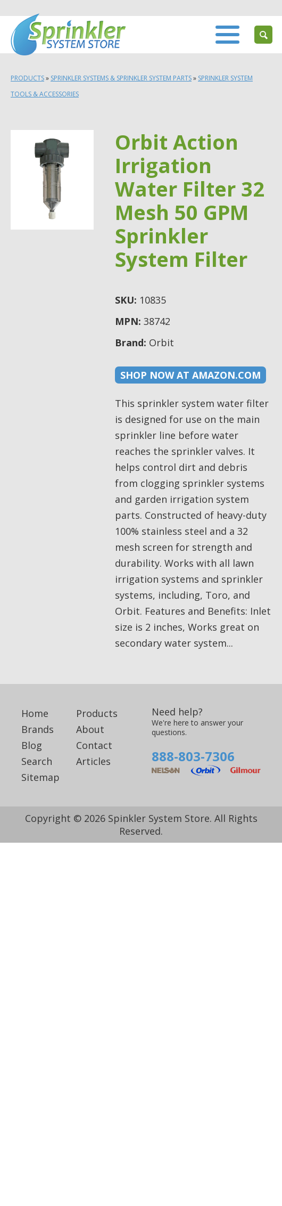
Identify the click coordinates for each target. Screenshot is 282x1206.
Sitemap (40, 777)
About (90, 729)
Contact (94, 745)
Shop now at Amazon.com (190, 375)
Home (34, 713)
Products (27, 78)
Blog (31, 745)
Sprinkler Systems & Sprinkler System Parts (121, 78)
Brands (37, 729)
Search (36, 761)
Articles (93, 761)
